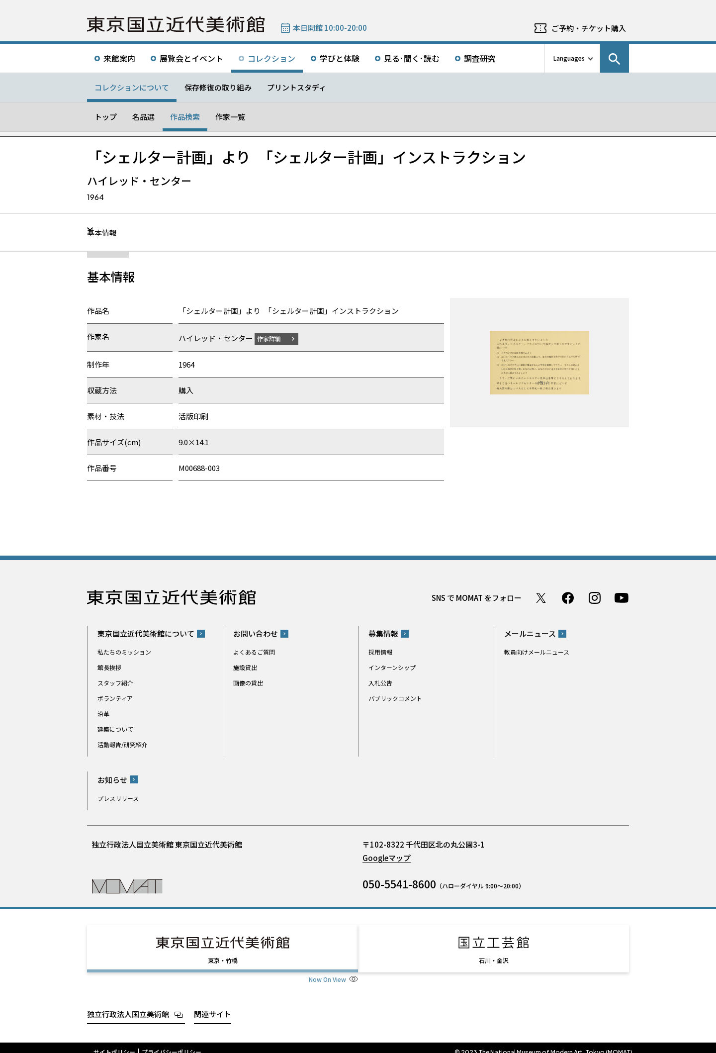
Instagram (594, 597)
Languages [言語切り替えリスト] (569, 58)
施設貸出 (245, 667)
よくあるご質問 (254, 652)
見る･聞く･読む (412, 58)
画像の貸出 (248, 682)
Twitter (541, 597)
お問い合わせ (255, 633)
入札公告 (380, 682)
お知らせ (112, 779)
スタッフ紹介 (115, 682)
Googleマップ (386, 857)
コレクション (271, 58)
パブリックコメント (395, 698)
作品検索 (185, 116)
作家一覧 (230, 116)
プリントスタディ (296, 87)
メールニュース (530, 633)
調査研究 (480, 58)
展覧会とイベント (191, 58)
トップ (105, 116)
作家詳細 (275, 338)
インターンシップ (392, 667)
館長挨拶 (109, 667)
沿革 (103, 713)
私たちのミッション (124, 652)
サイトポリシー (114, 1043)
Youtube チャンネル (621, 597)
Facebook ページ (567, 597)
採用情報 (380, 652)
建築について (115, 729)
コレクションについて (131, 87)
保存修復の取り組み (218, 87)
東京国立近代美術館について (145, 633)
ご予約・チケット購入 (588, 28)
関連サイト (212, 1004)
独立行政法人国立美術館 (128, 1004)
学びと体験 (339, 58)
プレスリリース (118, 797)
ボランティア (115, 698)
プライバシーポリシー (171, 1043)
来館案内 (119, 58)
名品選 (143, 116)
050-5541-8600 (399, 883)
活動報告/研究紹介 (122, 744)
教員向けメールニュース (536, 652)
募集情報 (383, 633)
